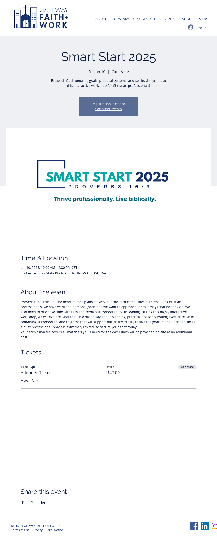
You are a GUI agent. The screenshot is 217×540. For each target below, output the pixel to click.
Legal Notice (54, 530)
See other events (108, 109)
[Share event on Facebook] (23, 502)
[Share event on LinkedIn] (43, 502)
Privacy (38, 530)
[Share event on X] (33, 502)
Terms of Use (20, 530)
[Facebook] (194, 526)
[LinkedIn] (205, 526)
